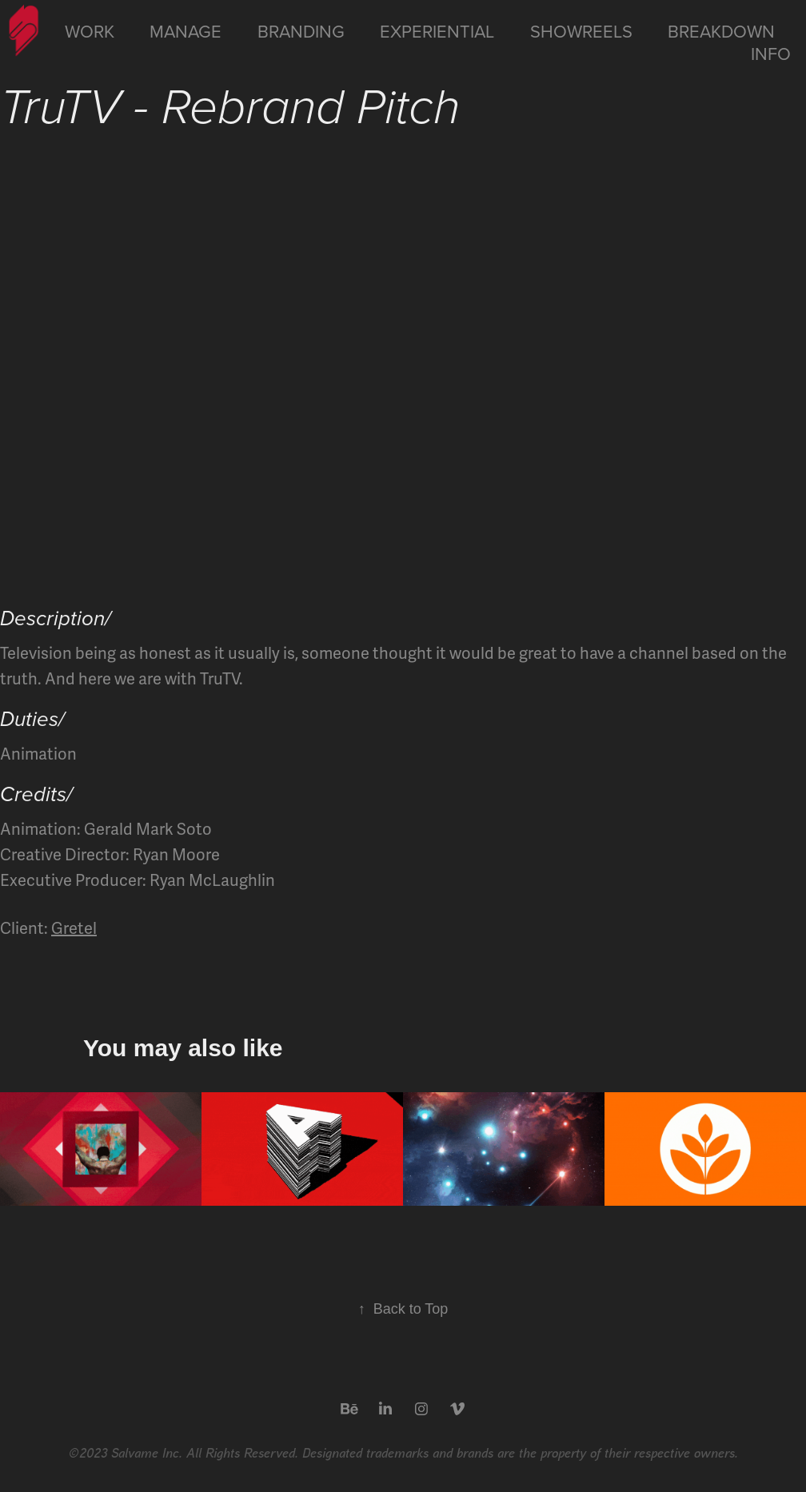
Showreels (581, 30)
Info (771, 53)
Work (89, 30)
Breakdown (721, 30)
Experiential (437, 30)
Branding (301, 30)
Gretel (74, 929)
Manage (185, 30)
